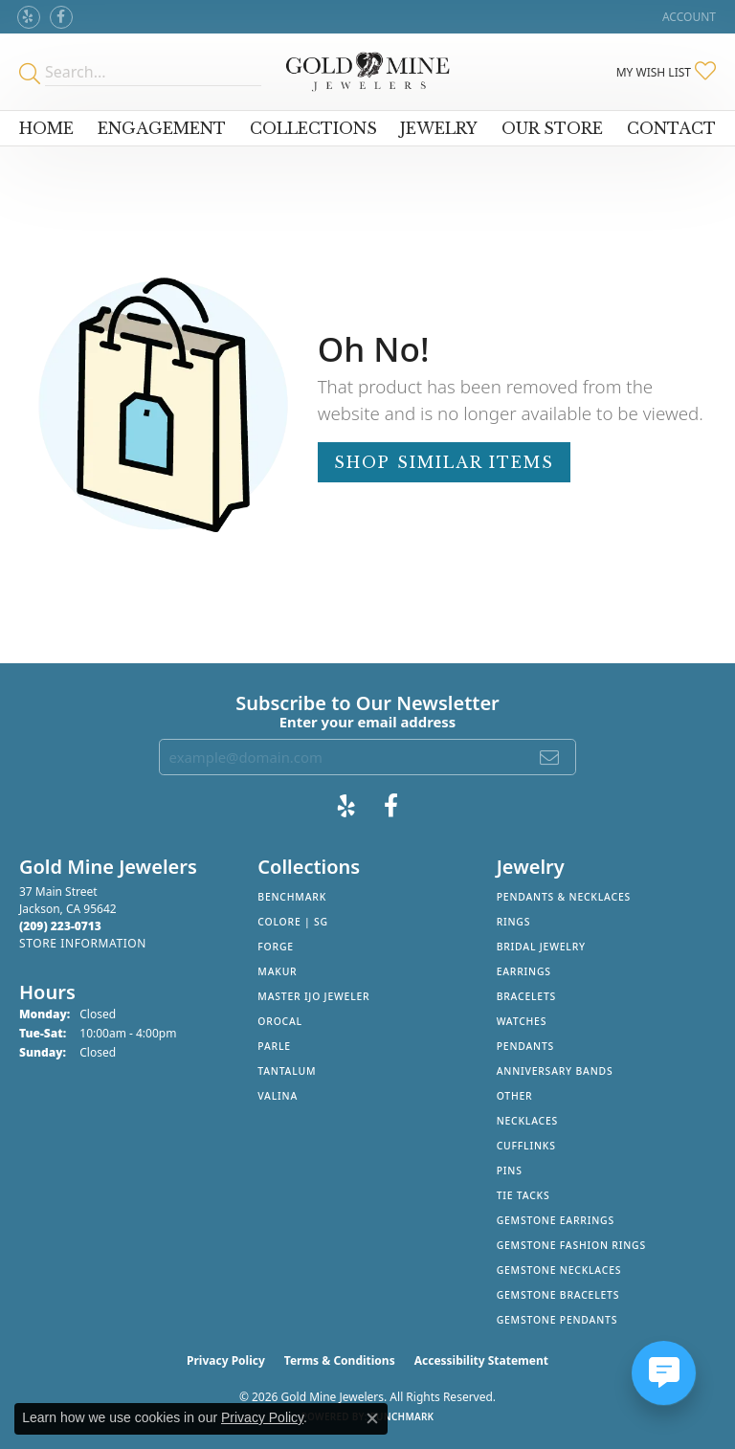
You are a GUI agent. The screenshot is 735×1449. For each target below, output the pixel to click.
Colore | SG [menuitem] (292, 921)
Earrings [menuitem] (524, 971)
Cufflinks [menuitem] (526, 1145)
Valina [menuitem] (277, 1096)
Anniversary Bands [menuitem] (555, 1071)
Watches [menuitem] (522, 1021)
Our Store (552, 128)
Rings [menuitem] (514, 921)
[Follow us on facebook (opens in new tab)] (61, 17)
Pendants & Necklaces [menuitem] (564, 896)
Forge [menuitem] (275, 946)
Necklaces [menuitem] (527, 1120)
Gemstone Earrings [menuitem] (555, 1220)
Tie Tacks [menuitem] (523, 1195)
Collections (313, 128)
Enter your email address (368, 721)
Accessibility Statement (481, 1360)
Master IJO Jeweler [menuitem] (313, 996)
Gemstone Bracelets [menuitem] (558, 1295)
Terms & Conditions (339, 1360)
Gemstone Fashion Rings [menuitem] (571, 1245)
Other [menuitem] (515, 1096)
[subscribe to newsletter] (550, 757)
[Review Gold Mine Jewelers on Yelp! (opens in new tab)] (28, 17)
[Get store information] (82, 943)
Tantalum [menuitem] (286, 1071)
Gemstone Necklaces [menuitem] (559, 1270)
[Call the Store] (60, 926)
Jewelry (439, 128)
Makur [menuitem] (277, 971)
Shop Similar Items (444, 462)
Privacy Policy (226, 1360)
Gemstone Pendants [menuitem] (557, 1319)
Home (46, 128)
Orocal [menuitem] (279, 1021)
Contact (671, 128)
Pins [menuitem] (510, 1170)
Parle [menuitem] (274, 1046)
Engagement (162, 128)
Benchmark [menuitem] (291, 896)
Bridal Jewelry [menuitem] (541, 946)
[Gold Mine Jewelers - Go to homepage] (367, 71)
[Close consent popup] (372, 1418)
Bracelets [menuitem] (526, 996)
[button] (687, 16)
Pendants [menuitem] (525, 1046)
